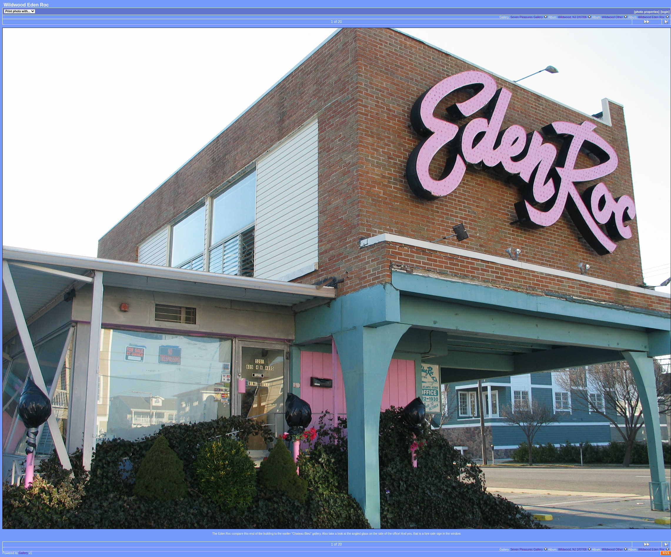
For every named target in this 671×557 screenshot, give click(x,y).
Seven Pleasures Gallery (529, 17)
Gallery (23, 553)
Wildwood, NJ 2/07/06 (574, 17)
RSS (666, 553)
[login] (665, 12)
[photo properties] (646, 12)
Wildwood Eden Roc (653, 17)
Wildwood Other (614, 17)
